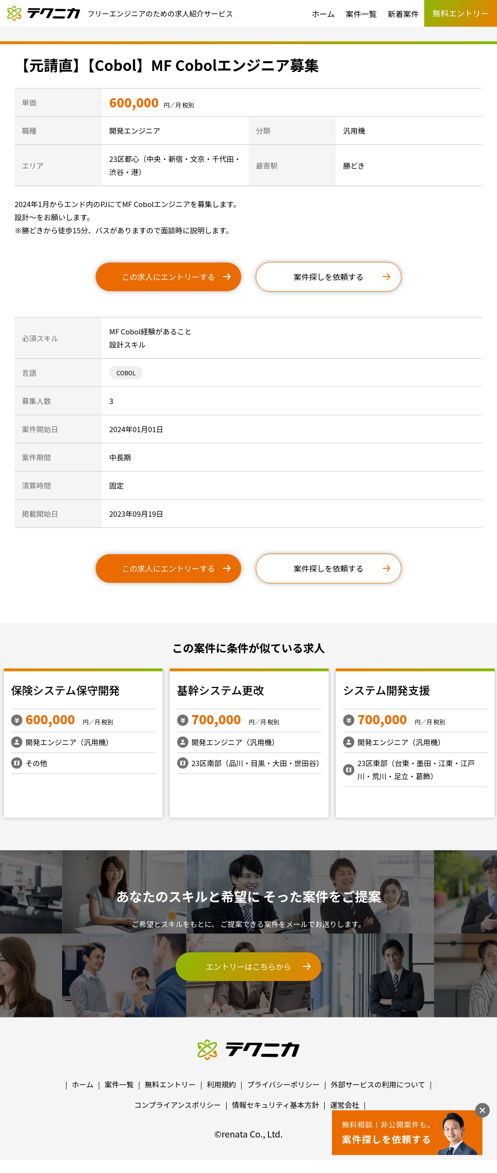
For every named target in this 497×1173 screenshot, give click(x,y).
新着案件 (403, 13)
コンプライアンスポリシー (177, 1105)
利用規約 (221, 1084)
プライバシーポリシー (283, 1084)
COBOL (125, 372)
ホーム (323, 13)
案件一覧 (361, 13)
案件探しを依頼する (329, 276)
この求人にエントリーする (168, 276)
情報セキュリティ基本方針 (275, 1105)
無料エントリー (170, 1084)
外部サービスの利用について (378, 1084)
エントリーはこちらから (248, 966)
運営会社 (344, 1105)
